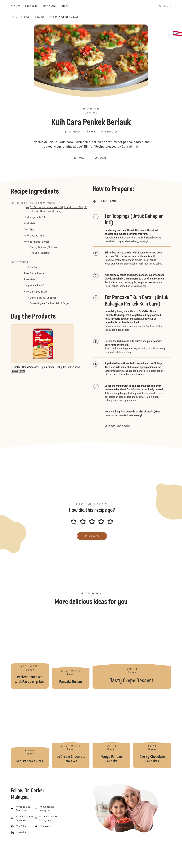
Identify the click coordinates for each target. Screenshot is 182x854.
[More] (67, 6)
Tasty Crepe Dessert (132, 650)
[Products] (33, 6)
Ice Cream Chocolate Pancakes (70, 730)
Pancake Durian (70, 650)
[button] (91, 103)
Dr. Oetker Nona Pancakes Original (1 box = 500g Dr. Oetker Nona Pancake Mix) (58, 209)
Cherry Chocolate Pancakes (152, 730)
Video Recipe (124, 426)
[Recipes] (18, 6)
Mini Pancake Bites (30, 730)
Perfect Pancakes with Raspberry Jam (30, 650)
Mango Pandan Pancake (111, 730)
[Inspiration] (52, 6)
